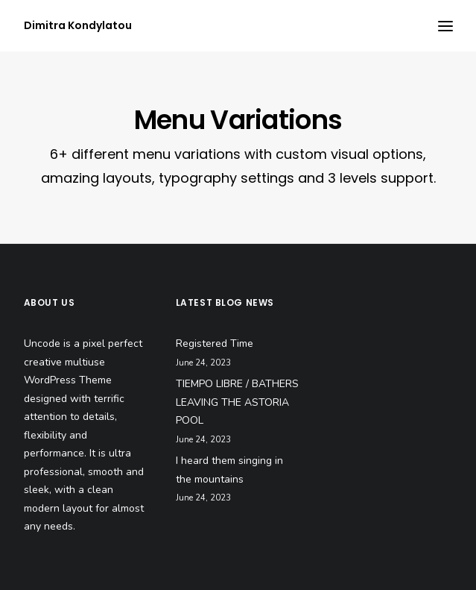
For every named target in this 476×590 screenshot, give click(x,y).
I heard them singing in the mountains (229, 470)
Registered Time (214, 343)
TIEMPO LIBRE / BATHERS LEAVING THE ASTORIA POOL (237, 402)
